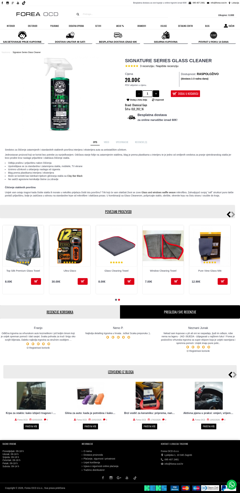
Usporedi (159, 100)
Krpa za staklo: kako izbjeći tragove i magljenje (31, 413)
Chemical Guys (139, 105)
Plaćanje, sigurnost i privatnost (98, 458)
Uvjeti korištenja (91, 462)
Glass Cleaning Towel (116, 270)
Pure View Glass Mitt (210, 270)
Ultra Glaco (70, 270)
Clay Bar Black (74, 176)
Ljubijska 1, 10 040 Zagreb (176, 455)
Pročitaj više (31, 426)
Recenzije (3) (141, 142)
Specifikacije (122, 142)
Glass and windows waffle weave (159, 192)
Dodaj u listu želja (138, 100)
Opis (95, 142)
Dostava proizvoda (92, 454)
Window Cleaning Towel (163, 270)
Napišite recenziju (167, 66)
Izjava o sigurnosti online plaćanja (100, 466)
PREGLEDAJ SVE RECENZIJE (180, 311)
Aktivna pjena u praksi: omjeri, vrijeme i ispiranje (208, 413)
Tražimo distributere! (93, 470)
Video (106, 142)
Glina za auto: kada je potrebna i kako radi (90, 413)
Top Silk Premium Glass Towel (23, 270)
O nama (87, 451)
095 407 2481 (170, 459)
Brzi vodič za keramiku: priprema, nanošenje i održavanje (149, 413)
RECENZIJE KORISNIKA (60, 311)
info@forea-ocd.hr (172, 463)
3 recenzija (147, 66)
